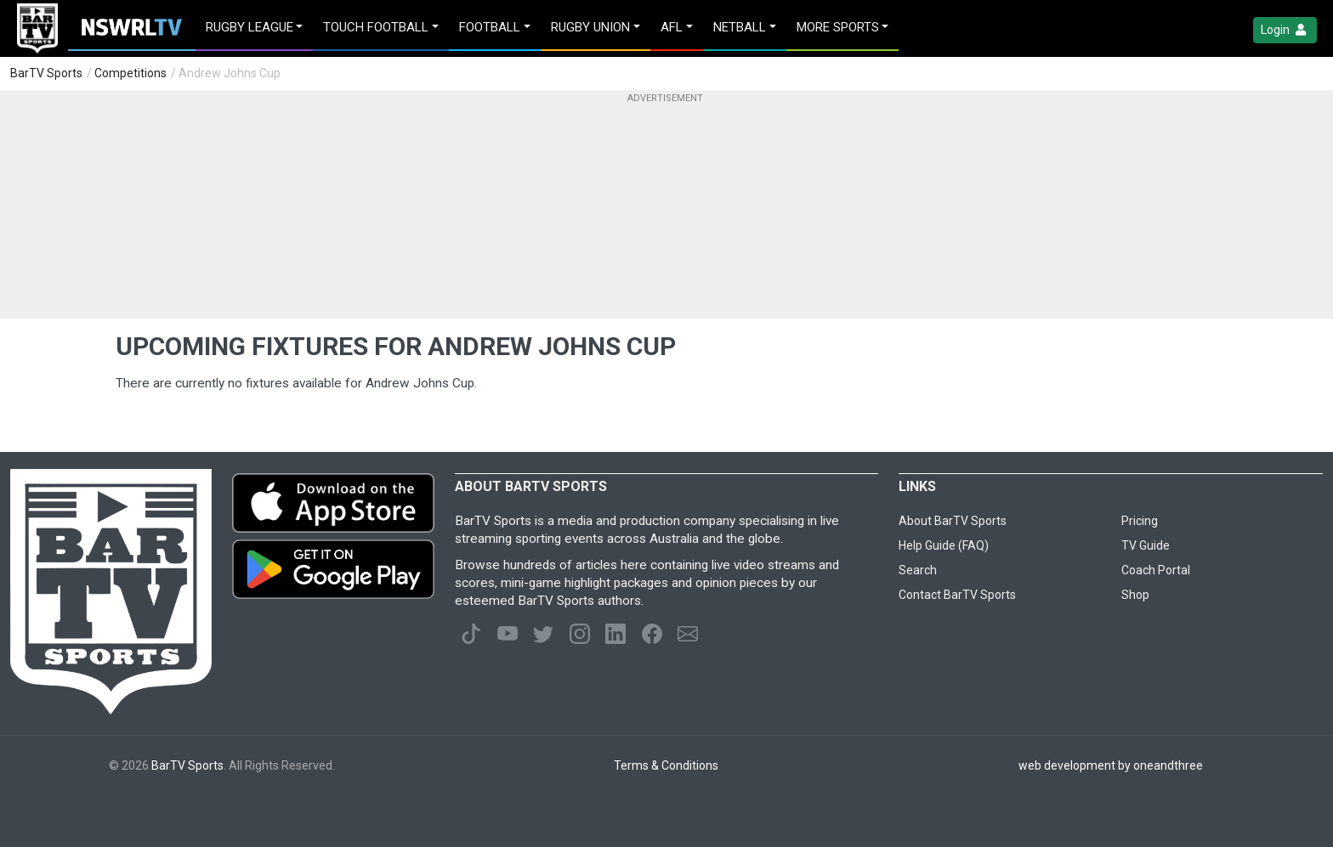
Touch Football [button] (375, 27)
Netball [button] (739, 27)
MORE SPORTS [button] (838, 27)
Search (918, 570)
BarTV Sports (46, 73)
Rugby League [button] (249, 27)
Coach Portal (1155, 570)
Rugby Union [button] (590, 27)
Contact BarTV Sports (957, 594)
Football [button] (489, 27)
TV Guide (1145, 545)
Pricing (1139, 521)
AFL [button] (672, 27)
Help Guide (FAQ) (944, 545)
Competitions (130, 73)
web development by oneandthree (1110, 765)
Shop (1135, 594)
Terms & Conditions (666, 765)
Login (1285, 30)
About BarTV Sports (953, 521)
